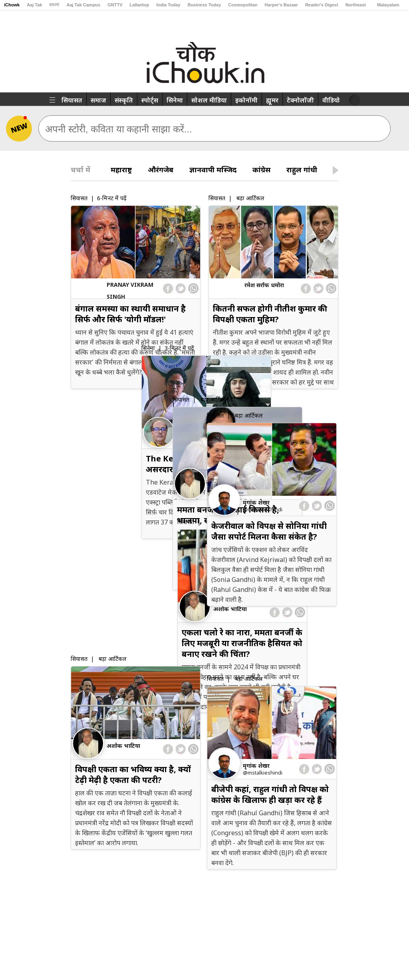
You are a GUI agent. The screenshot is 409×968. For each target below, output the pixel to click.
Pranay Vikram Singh (130, 290)
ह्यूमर (272, 100)
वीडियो (331, 100)
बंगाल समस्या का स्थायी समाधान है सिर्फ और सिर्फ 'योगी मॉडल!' (130, 314)
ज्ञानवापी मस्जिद (212, 169)
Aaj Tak (34, 4)
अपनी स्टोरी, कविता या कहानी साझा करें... (118, 129)
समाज (98, 100)
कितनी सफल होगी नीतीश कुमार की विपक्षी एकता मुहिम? (269, 314)
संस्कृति (124, 100)
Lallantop (139, 4)
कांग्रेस (261, 169)
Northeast (355, 4)
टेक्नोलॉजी (300, 100)
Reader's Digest (321, 4)
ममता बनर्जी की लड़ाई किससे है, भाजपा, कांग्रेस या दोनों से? (126, 511)
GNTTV (114, 4)
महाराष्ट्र (121, 169)
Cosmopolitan (242, 4)
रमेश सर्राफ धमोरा (263, 285)
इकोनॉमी (246, 100)
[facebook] (168, 288)
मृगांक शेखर (256, 502)
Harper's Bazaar (281, 4)
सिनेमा (175, 100)
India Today (168, 4)
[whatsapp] (193, 288)
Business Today (204, 4)
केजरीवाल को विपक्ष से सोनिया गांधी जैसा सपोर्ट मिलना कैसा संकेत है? (269, 531)
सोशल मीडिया (209, 100)
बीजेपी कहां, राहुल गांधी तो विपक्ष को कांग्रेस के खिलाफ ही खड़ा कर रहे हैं (270, 794)
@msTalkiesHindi (262, 509)
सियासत (72, 100)
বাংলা (54, 4)
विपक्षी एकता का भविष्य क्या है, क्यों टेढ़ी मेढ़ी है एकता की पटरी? (133, 774)
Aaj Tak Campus (83, 4)
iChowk (12, 4)
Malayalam (388, 4)
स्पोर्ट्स (149, 100)
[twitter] (180, 288)
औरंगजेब (160, 169)
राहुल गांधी (301, 169)
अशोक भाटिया (123, 482)
